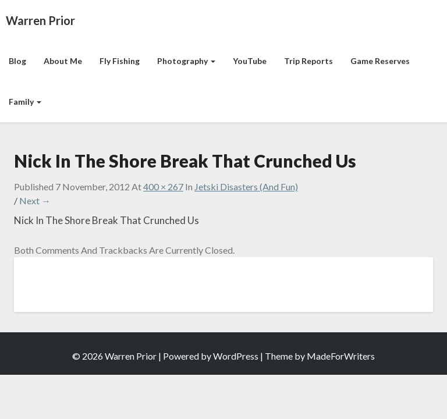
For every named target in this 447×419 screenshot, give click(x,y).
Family (25, 101)
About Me (63, 61)
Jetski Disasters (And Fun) (246, 186)
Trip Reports (308, 61)
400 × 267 (163, 186)
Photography (186, 61)
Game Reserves (380, 61)
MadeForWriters (341, 355)
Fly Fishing (120, 61)
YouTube (250, 61)
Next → (35, 200)
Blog (17, 61)
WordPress (235, 355)
